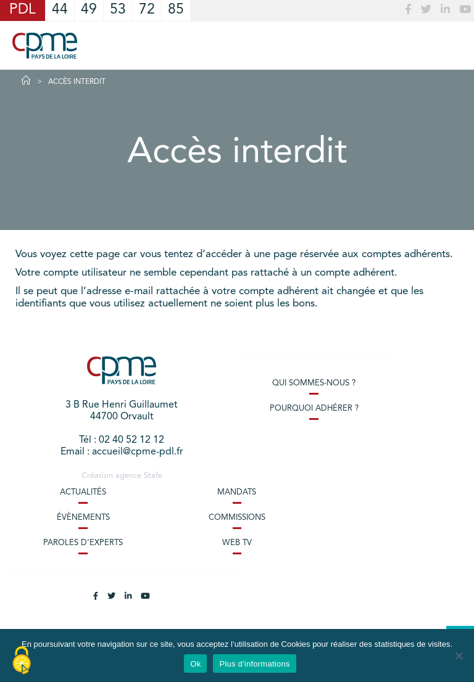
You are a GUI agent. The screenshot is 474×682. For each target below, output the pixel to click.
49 (89, 10)
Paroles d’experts (83, 543)
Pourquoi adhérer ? (314, 409)
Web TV (237, 543)
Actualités (83, 492)
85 (176, 10)
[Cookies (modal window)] (21, 661)
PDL (22, 10)
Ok (195, 663)
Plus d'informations (254, 663)
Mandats (236, 492)
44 (60, 10)
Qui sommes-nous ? (314, 383)
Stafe (153, 476)
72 (147, 10)
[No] (458, 655)
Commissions (237, 518)
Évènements (83, 518)
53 (118, 10)
